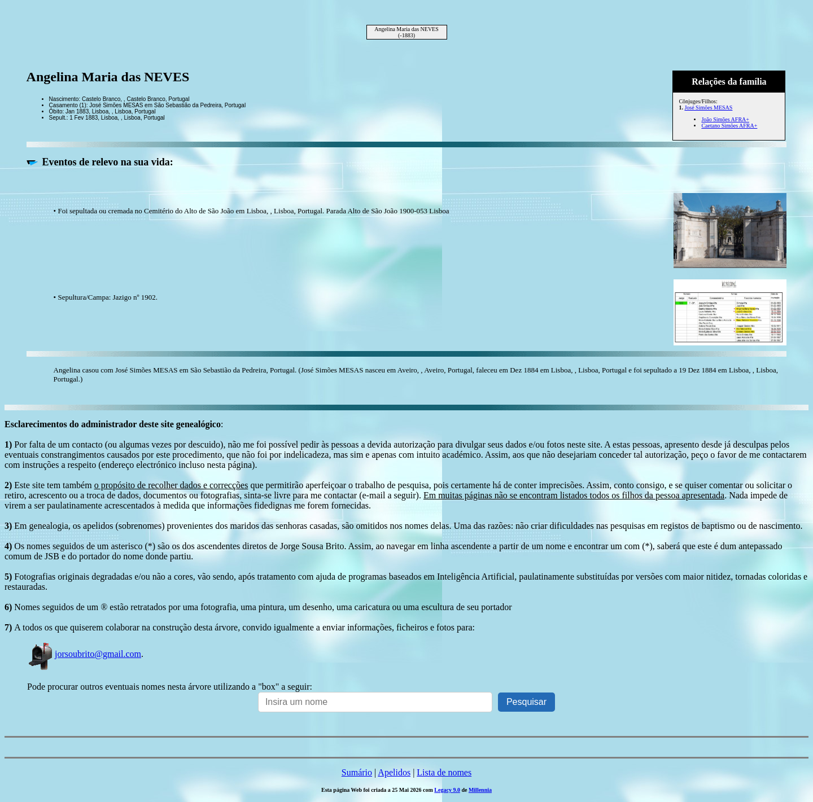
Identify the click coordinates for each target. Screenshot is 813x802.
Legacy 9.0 (447, 790)
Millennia (480, 790)
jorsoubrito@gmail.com (84, 654)
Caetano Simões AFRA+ (729, 125)
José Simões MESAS (708, 107)
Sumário (357, 772)
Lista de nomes (444, 772)
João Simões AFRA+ (725, 119)
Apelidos (394, 772)
